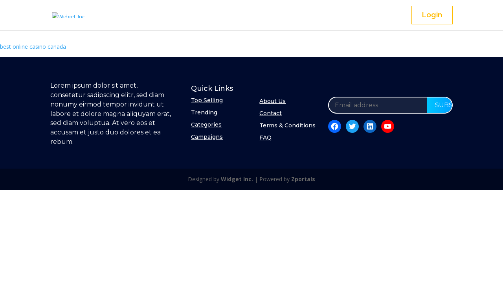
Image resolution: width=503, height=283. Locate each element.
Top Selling (207, 100)
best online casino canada (33, 46)
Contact (270, 113)
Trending (204, 112)
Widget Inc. (237, 179)
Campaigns (207, 136)
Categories (206, 124)
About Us (272, 101)
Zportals (303, 179)
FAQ (265, 137)
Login (432, 15)
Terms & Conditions (287, 125)
